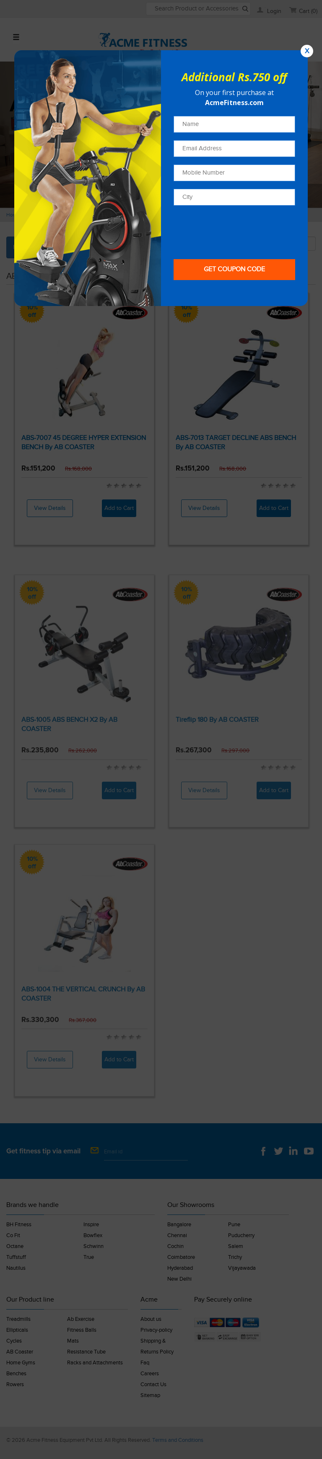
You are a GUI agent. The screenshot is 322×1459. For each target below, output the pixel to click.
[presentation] (237, 229)
